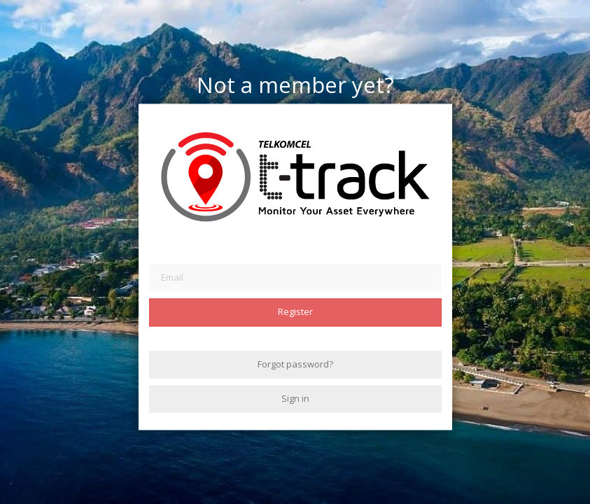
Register (295, 312)
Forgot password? (295, 364)
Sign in (295, 398)
